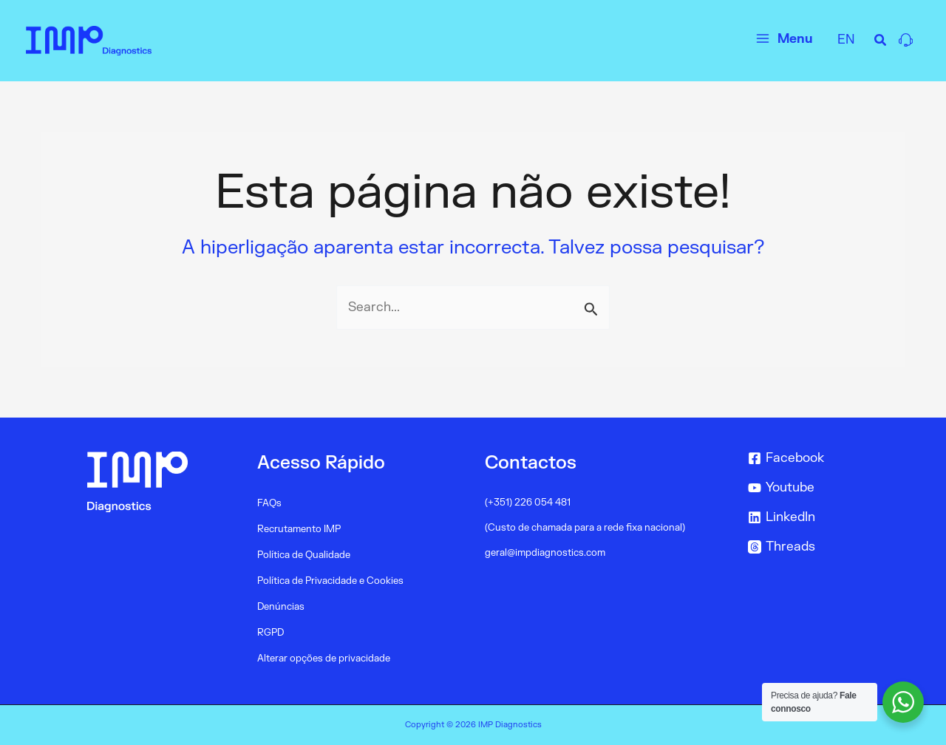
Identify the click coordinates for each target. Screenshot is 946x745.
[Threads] (823, 546)
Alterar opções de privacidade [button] (323, 658)
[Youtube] (823, 487)
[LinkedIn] (823, 517)
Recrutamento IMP (299, 529)
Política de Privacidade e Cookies (330, 581)
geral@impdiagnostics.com (545, 553)
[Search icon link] (881, 42)
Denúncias (280, 607)
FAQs (269, 503)
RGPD (270, 633)
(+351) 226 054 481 (528, 502)
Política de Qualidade (303, 555)
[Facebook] (823, 458)
